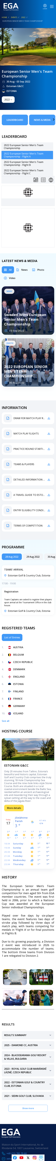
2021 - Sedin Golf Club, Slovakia (28, 1097)
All (10, 269)
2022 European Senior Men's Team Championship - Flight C (23, 172)
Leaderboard (15, 120)
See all (5, 721)
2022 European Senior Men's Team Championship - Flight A (23, 155)
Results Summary (28, 1036)
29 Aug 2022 (33, 556)
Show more (28, 1108)
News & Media (42, 120)
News (24, 269)
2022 (23, 17)
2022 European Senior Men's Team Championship (23, 147)
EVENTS (14, 17)
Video (12, 278)
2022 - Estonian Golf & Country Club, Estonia (28, 1084)
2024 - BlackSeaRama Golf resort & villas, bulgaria (28, 1057)
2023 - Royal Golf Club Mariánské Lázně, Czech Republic (28, 1071)
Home (4, 17)
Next (49, 119)
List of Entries (12, 637)
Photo (40, 269)
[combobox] (8, 99)
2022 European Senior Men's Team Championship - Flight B (23, 163)
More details (14, 808)
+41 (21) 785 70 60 (17, 1153)
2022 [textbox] (7, 99)
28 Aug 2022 (11, 556)
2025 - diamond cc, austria (28, 1046)
